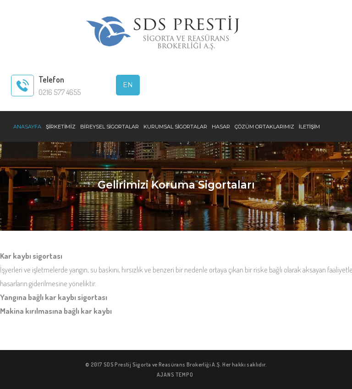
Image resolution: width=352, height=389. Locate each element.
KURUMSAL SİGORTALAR (175, 126)
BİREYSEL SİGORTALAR (109, 126)
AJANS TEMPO (175, 374)
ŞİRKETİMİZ (61, 126)
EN (128, 85)
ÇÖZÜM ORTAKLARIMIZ (264, 126)
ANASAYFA (27, 126)
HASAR (221, 126)
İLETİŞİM (309, 126)
